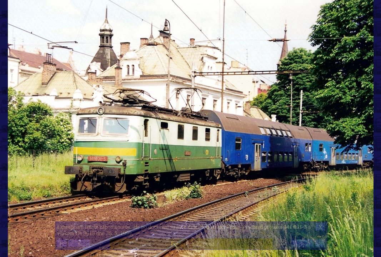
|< (62, 244)
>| (320, 244)
